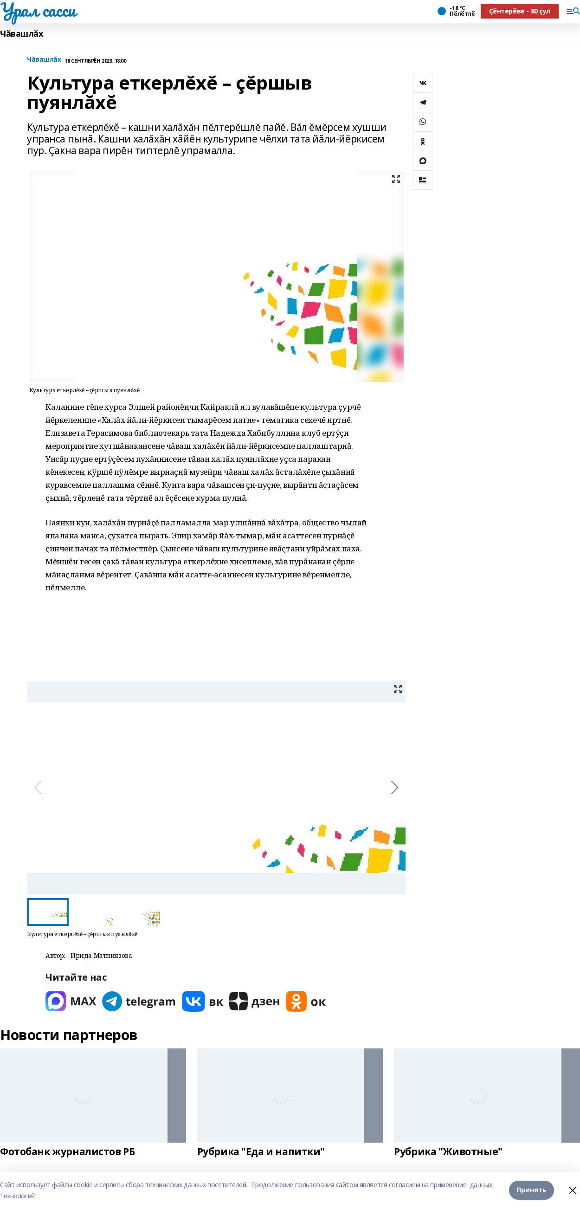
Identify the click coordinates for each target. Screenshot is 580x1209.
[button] (394, 787)
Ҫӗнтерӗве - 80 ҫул (519, 10)
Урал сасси (38, 9)
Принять (531, 1190)
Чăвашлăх (21, 34)
